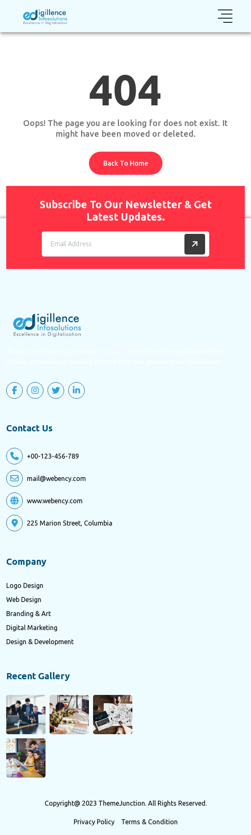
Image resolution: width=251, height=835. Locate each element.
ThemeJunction (121, 803)
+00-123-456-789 (53, 456)
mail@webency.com (56, 478)
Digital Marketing (31, 627)
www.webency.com (55, 500)
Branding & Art (28, 613)
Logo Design (24, 585)
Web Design (23, 599)
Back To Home (125, 163)
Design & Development (40, 641)
